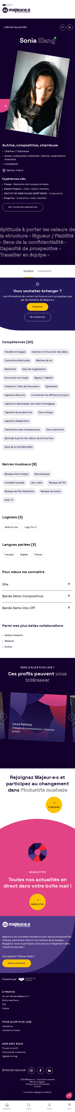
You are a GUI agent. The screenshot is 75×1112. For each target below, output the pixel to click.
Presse (5, 1009)
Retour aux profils (15, 27)
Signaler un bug (9, 1056)
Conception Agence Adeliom (37, 1092)
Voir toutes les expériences (23, 207)
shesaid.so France (11, 1030)
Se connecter (37, 317)
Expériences (44, 271)
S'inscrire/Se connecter (14, 1052)
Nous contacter (16, 963)
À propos (28, 271)
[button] (3, 717)
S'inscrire (37, 307)
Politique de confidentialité (38, 1084)
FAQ (4, 1005)
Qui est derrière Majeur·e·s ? (15, 996)
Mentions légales (37, 1082)
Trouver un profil (10, 1048)
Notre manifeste (10, 1000)
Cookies (37, 1087)
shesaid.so (7, 1026)
